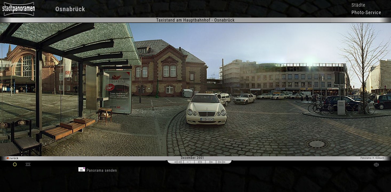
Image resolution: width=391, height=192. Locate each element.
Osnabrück (70, 9)
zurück (12, 158)
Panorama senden (97, 170)
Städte (358, 5)
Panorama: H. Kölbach (372, 158)
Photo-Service (366, 12)
